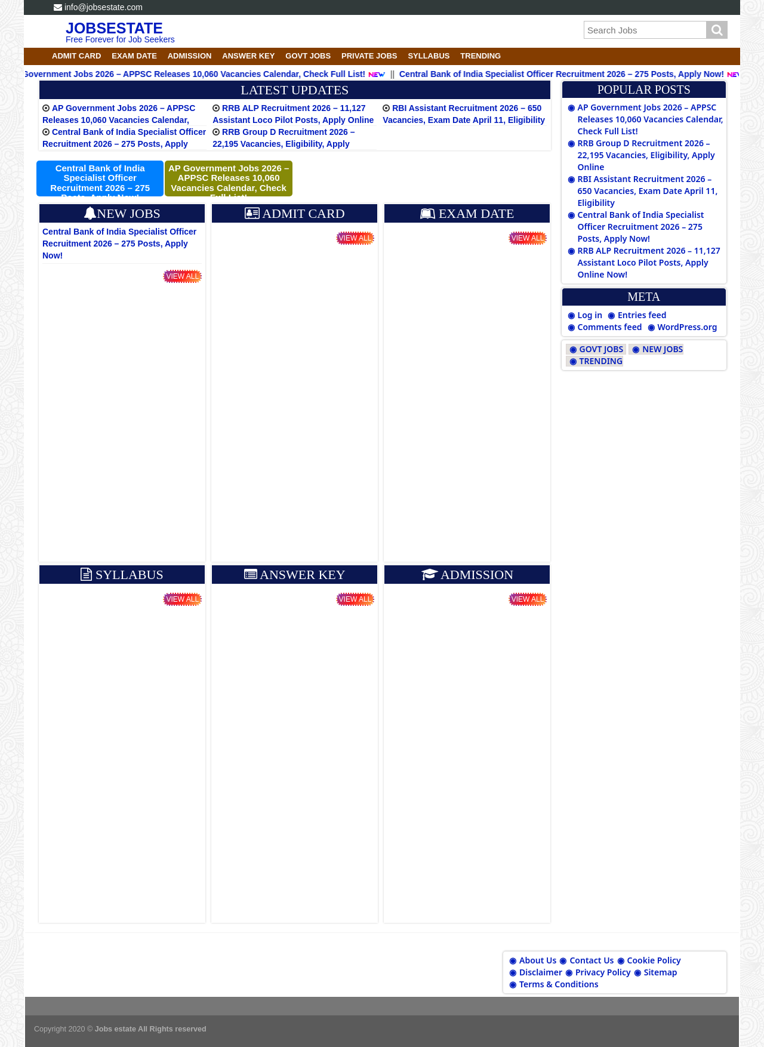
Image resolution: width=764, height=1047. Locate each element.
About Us (537, 960)
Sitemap (660, 972)
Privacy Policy (603, 972)
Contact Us (591, 960)
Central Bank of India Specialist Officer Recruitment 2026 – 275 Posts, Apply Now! (124, 144)
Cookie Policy (654, 960)
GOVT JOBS (308, 55)
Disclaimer (540, 972)
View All (182, 276)
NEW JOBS (662, 349)
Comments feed (610, 326)
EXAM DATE (134, 55)
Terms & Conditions (559, 984)
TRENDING (480, 55)
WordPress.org (687, 326)
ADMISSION (190, 55)
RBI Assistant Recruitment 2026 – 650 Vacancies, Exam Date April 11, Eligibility (648, 190)
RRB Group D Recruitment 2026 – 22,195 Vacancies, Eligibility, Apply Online (283, 144)
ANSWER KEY (248, 55)
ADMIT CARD (76, 55)
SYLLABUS (428, 55)
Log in (590, 315)
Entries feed (642, 315)
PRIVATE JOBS (369, 55)
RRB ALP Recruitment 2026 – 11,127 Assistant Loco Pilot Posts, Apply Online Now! (293, 120)
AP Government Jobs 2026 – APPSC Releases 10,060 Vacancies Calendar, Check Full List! (118, 120)
